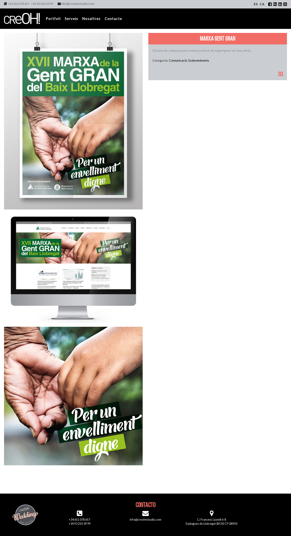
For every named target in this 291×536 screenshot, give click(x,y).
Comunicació (178, 60)
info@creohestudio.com (76, 3)
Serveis (71, 18)
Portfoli (53, 18)
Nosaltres (91, 18)
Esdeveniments (198, 60)
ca (262, 4)
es (256, 4)
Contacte (113, 18)
